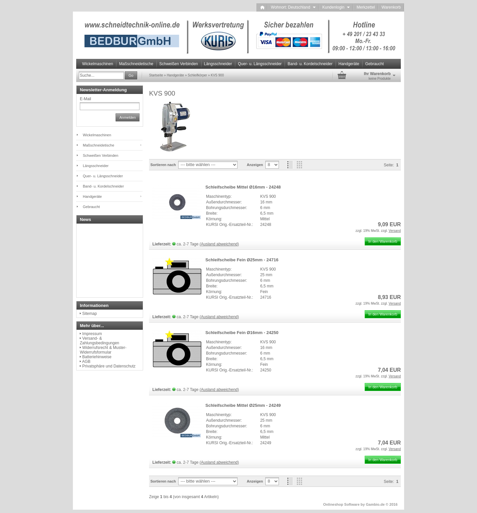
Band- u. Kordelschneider (310, 64)
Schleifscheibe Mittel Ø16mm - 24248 (243, 187)
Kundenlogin (336, 7)
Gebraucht (374, 64)
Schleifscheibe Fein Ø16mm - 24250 (241, 332)
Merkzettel (365, 7)
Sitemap (89, 313)
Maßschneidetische (136, 64)
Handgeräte (349, 64)
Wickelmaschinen (97, 64)
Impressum (92, 333)
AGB (86, 361)
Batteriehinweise (96, 357)
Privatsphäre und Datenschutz (108, 366)
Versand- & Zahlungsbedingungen (99, 340)
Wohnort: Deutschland (293, 7)
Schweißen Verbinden (178, 64)
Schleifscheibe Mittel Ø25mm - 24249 (243, 405)
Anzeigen (255, 165)
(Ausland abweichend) (219, 244)
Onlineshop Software (341, 504)
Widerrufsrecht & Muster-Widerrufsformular (103, 350)
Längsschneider (218, 64)
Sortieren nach (163, 165)
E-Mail (85, 99)
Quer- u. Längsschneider (260, 64)
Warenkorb (391, 7)
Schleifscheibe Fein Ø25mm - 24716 (241, 259)
